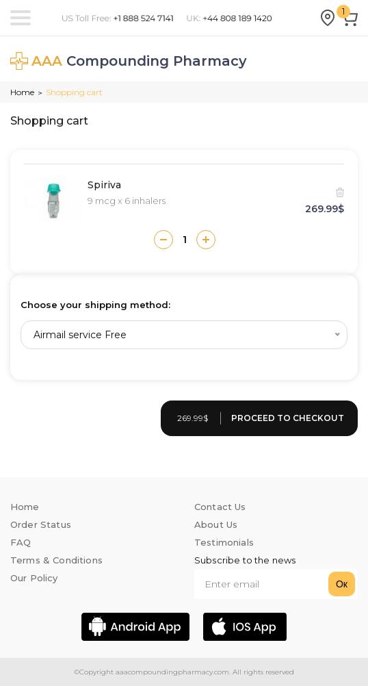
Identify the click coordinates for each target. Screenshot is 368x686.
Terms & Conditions (56, 560)
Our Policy (34, 577)
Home (22, 92)
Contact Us (220, 506)
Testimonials (224, 542)
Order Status (40, 524)
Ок (341, 584)
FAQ (20, 542)
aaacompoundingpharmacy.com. (172, 672)
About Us (215, 524)
